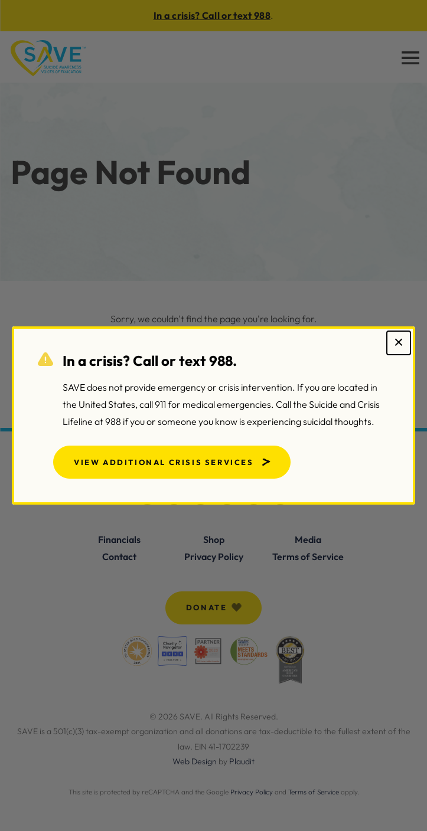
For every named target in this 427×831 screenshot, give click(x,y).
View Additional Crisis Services (164, 462)
